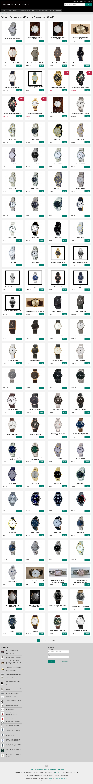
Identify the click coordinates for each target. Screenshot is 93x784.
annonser (15, 10)
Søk (88, 4)
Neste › (54, 640)
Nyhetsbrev (61, 769)
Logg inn (52, 10)
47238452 (57, 772)
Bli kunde (9, 10)
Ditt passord (50, 654)
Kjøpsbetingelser (38, 769)
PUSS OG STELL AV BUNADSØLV (40, 10)
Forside (3, 10)
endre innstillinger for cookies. (61, 778)
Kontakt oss (58, 10)
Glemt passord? (65, 661)
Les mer (51, 778)
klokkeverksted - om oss (24, 10)
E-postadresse (51, 649)
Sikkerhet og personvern (50, 769)
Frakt (31, 769)
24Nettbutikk (49, 781)
